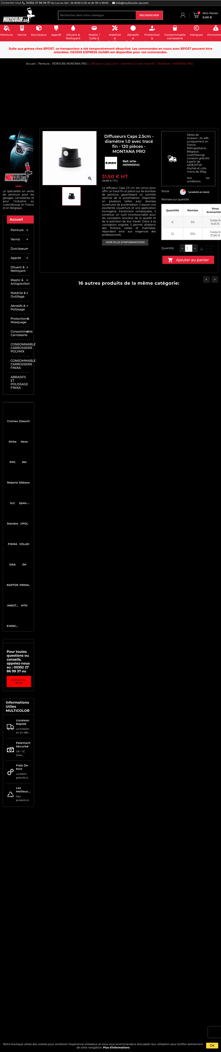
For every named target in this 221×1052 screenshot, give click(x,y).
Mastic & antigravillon (20, 281)
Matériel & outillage (18, 294)
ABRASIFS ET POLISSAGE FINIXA (19, 382)
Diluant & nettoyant (18, 269)
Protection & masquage (20, 320)
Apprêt (16, 258)
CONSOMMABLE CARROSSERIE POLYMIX (20, 348)
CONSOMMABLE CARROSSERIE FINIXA (20, 364)
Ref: (126, 161)
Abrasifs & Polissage (18, 307)
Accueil (16, 219)
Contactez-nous (19, 681)
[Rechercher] (97, 15)
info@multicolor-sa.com (132, 3)
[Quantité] (188, 248)
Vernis (15, 239)
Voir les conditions (198, 179)
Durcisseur (19, 248)
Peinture (17, 230)
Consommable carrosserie (20, 333)
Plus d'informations (116, 1047)
